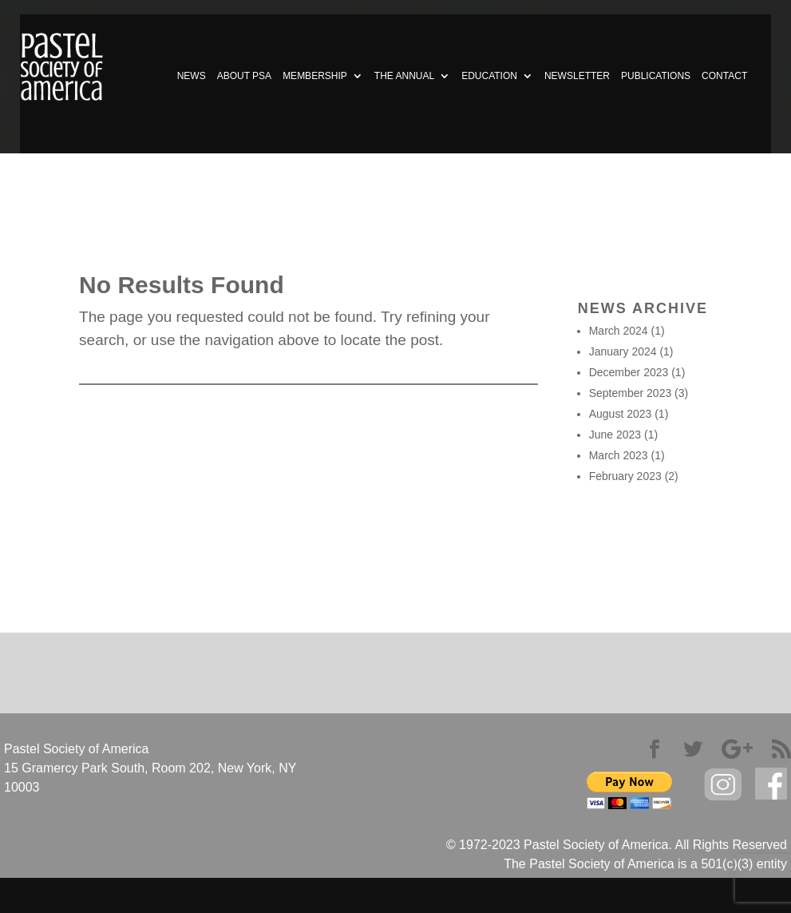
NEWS (191, 75)
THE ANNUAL (404, 75)
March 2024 (618, 330)
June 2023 (615, 434)
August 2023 (620, 413)
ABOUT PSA (244, 75)
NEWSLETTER (577, 75)
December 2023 (629, 372)
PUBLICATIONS (655, 75)
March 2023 (618, 455)
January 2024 (623, 351)
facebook (771, 784)
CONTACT (724, 75)
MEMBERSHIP (315, 75)
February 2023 (625, 476)
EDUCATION (489, 75)
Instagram (723, 785)
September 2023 (630, 393)
